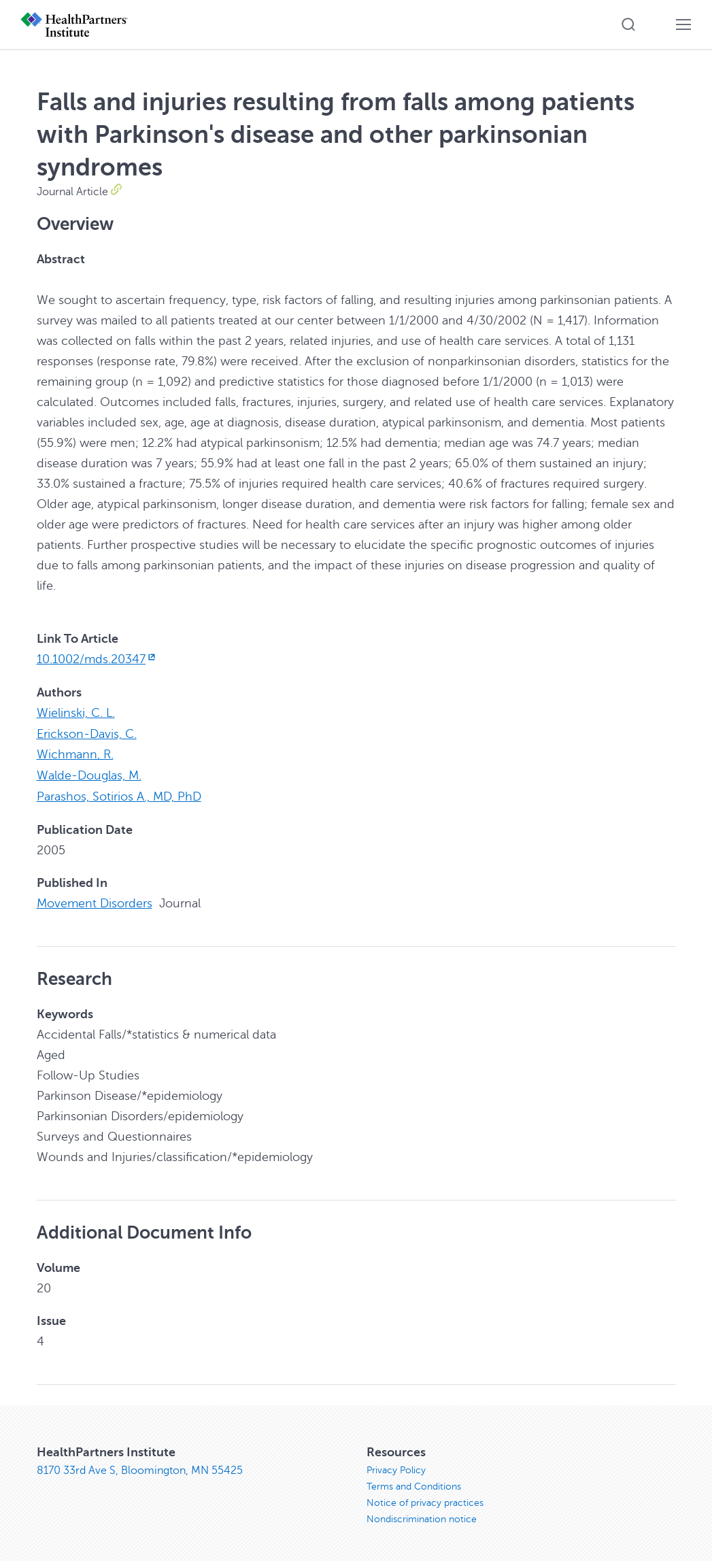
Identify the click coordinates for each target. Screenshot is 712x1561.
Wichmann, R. (75, 753)
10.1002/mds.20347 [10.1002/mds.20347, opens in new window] (97, 659)
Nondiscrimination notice (422, 1516)
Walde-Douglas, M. (89, 773)
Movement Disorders (94, 900)
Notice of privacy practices (425, 1499)
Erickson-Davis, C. (87, 732)
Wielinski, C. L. (76, 712)
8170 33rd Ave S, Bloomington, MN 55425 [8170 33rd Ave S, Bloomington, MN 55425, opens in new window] (140, 1467)
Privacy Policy (396, 1467)
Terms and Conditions (414, 1483)
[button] (628, 24)
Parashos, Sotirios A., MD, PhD (119, 794)
